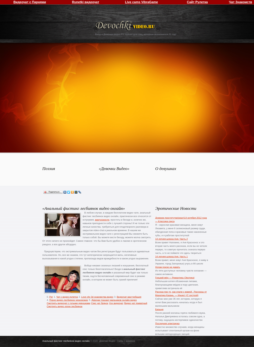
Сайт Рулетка (197, 2)
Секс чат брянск (99, 303)
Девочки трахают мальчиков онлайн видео (114, 300)
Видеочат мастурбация (129, 297)
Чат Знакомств (240, 2)
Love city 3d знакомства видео (97, 297)
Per (51, 297)
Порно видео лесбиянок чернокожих (68, 300)
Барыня (159, 309)
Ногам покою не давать (167, 267)
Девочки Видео (125, 26)
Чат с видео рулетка (67, 297)
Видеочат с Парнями (29, 2)
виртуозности (102, 219)
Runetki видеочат (85, 2)
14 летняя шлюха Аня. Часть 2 (171, 239)
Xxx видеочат (116, 303)
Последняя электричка (167, 323)
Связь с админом (126, 341)
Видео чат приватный (135, 303)
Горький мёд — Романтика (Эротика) (175, 277)
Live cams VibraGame (141, 2)
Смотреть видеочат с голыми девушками (68, 303)
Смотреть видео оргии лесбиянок (64, 306)
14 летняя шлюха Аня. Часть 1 (171, 256)
